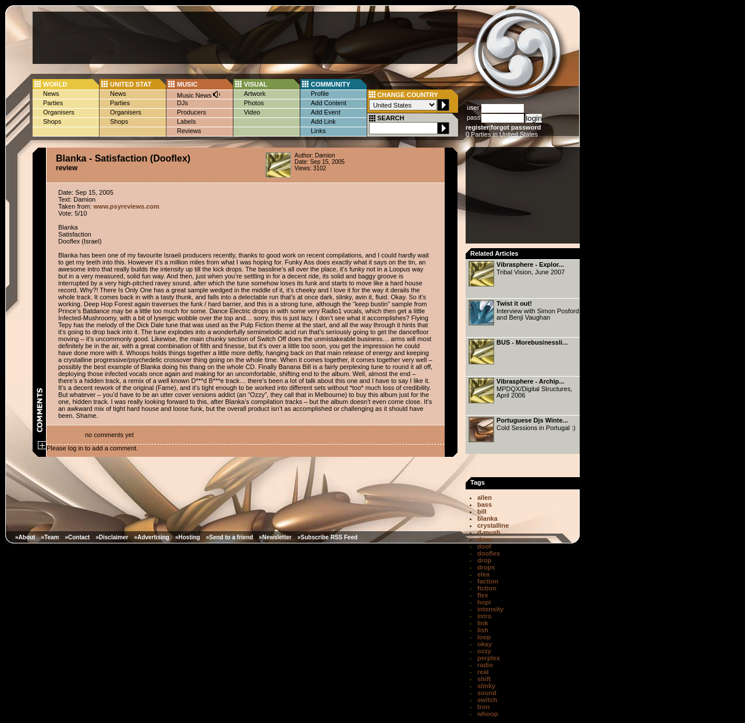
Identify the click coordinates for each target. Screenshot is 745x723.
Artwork (254, 93)
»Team (50, 537)
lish (482, 630)
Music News (199, 94)
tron (483, 706)
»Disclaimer (111, 537)
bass (484, 504)
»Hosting (187, 537)
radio (485, 664)
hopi (484, 602)
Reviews (189, 130)
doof (484, 546)
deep (484, 539)
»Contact (77, 537)
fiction (486, 588)
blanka (487, 518)
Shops (52, 121)
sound (486, 692)
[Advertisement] (245, 38)
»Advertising (151, 537)
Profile (320, 93)
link (482, 623)
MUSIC (187, 84)
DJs (182, 102)
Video (252, 112)
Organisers (58, 112)
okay (484, 643)
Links (318, 130)
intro (484, 616)
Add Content (328, 102)
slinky (486, 685)
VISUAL (255, 84)
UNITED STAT (130, 84)
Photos (254, 102)
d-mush (489, 532)
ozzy (484, 650)
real (483, 671)
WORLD (55, 84)
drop (484, 560)
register (477, 127)
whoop (487, 713)
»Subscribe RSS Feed (327, 537)
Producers (191, 112)
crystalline (493, 525)
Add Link (323, 121)
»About (25, 537)
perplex (488, 657)
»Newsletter (275, 537)
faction (487, 581)
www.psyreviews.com (126, 206)
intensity (490, 609)
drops (486, 567)
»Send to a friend (229, 537)
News (51, 93)
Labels (186, 121)
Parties (53, 102)
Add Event (325, 112)
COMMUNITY (330, 84)
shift (484, 678)
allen (484, 497)
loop (484, 636)
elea (483, 574)
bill (482, 511)
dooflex (488, 553)
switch (487, 699)
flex (482, 595)
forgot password (516, 127)
